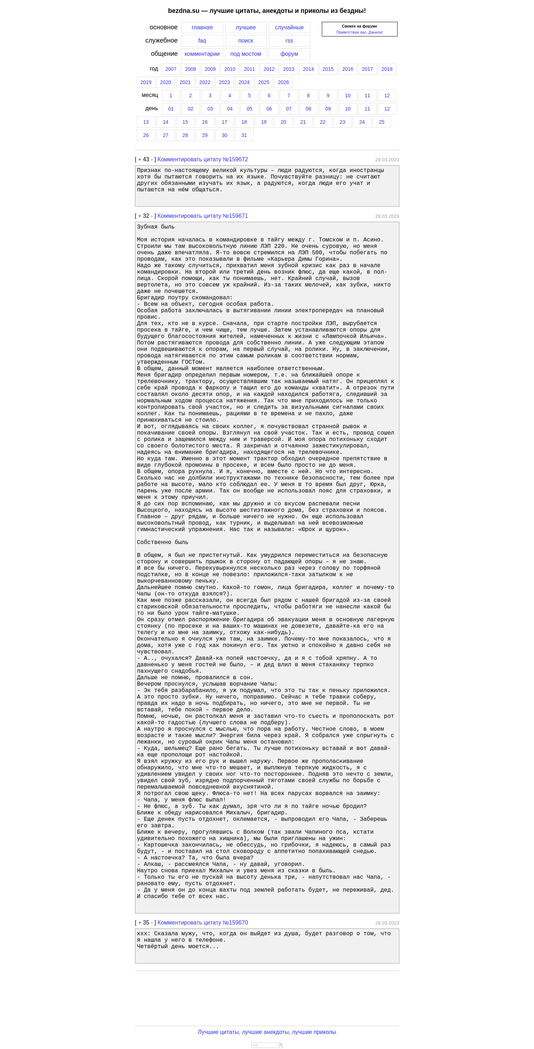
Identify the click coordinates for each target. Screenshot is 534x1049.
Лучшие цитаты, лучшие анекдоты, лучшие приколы (267, 1032)
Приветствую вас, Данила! (359, 32)
